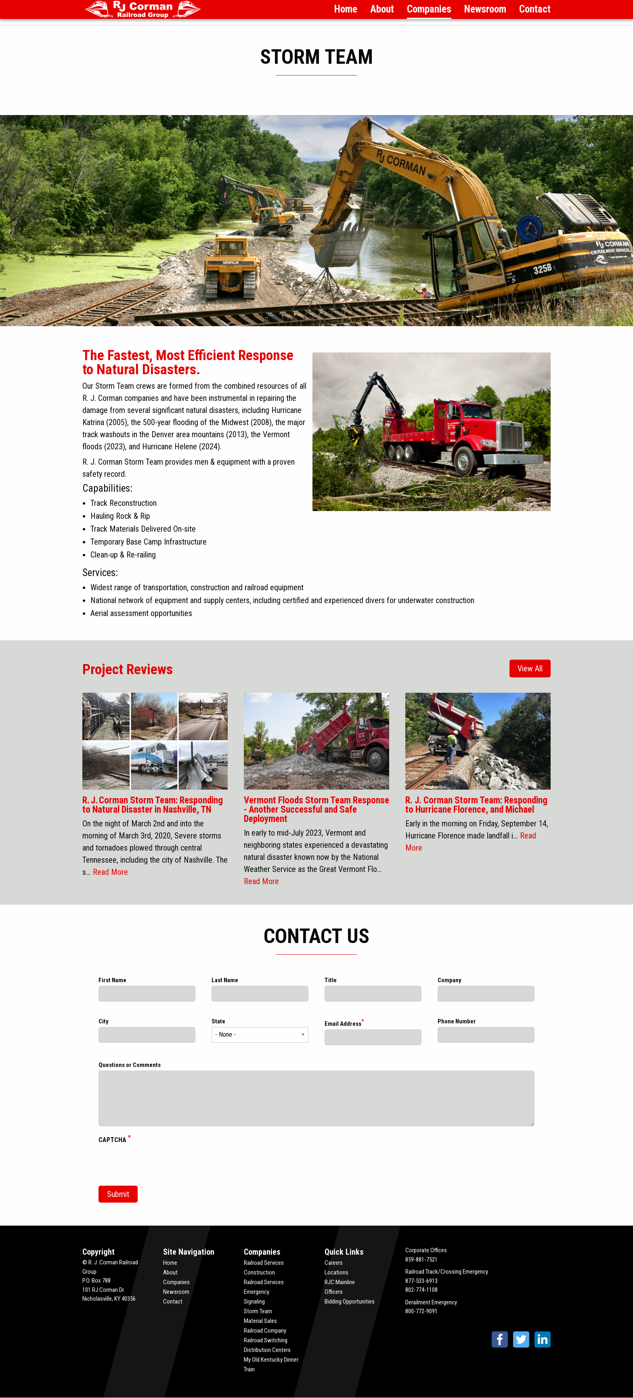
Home (345, 9)
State (218, 1021)
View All (530, 668)
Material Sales (260, 1321)
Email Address (343, 1023)
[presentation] (160, 1164)
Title (331, 980)
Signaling (254, 1301)
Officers (334, 1291)
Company (449, 980)
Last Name (225, 980)
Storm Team (258, 1311)
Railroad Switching (265, 1340)
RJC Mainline (340, 1282)
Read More (110, 872)
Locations (336, 1272)
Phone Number (457, 1021)
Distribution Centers (267, 1350)
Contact (535, 9)
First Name (112, 980)
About (382, 9)
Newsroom (485, 9)
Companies (429, 9)
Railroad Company (265, 1330)
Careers (334, 1262)
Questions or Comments (130, 1065)
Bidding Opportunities (350, 1301)
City (104, 1021)
